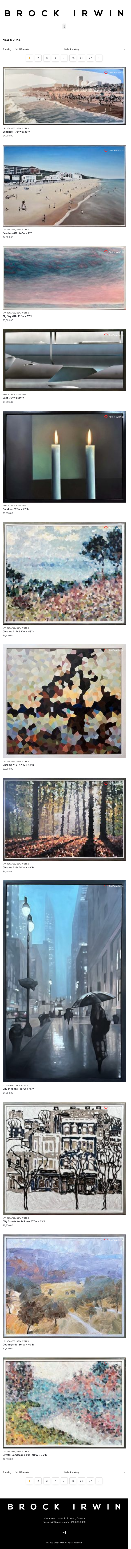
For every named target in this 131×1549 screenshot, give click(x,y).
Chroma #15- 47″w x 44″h (18, 764)
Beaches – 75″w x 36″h (16, 131)
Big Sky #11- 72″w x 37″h (18, 316)
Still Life (21, 394)
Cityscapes (8, 1085)
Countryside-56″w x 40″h (18, 1344)
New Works (23, 128)
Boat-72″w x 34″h (13, 397)
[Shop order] (95, 49)
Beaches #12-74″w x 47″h (18, 233)
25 (73, 57)
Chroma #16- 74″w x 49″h (18, 867)
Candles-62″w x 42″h (16, 509)
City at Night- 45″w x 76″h (18, 1088)
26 (81, 57)
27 (90, 57)
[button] (64, 26)
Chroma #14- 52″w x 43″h (18, 631)
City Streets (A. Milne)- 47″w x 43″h (24, 1221)
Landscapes (9, 128)
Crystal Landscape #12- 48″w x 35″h (25, 1454)
